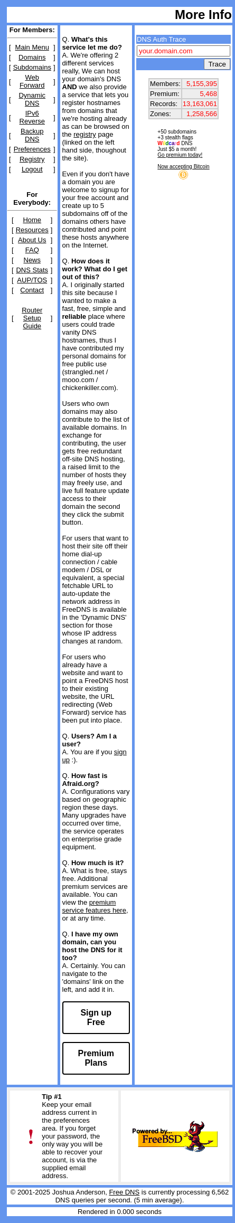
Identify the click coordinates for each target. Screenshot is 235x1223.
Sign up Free (95, 1017)
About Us (32, 240)
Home (32, 220)
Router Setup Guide (32, 318)
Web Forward (32, 81)
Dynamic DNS (31, 99)
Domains (31, 57)
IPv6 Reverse (32, 117)
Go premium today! (179, 155)
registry (84, 134)
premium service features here (94, 906)
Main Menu (32, 47)
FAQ (32, 250)
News (32, 260)
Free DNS (124, 1192)
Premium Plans (96, 1058)
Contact (32, 290)
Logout (32, 169)
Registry (32, 159)
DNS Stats (32, 270)
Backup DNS (32, 135)
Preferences (32, 149)
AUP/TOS (32, 280)
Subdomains (32, 67)
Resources (32, 230)
